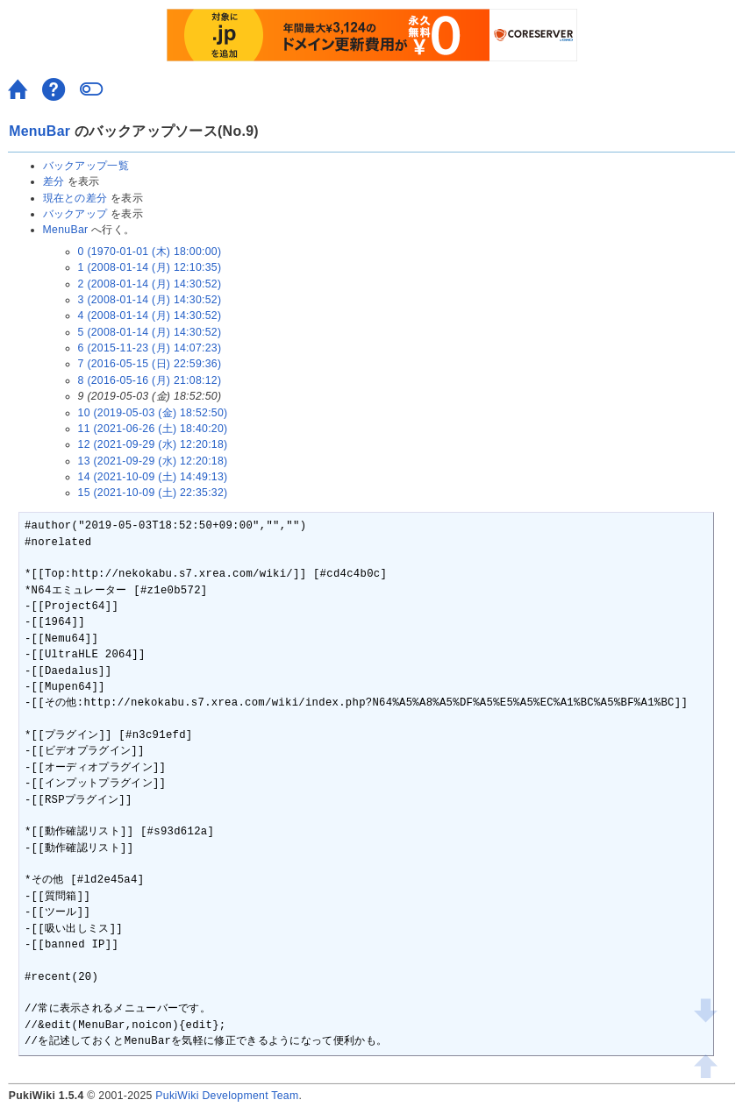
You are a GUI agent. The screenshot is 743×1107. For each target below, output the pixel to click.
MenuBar (39, 131)
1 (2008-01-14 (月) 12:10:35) (150, 267)
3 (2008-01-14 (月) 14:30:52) (150, 300)
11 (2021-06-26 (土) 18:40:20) (153, 428)
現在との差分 (75, 198)
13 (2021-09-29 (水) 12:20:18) (153, 461)
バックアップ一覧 (86, 166)
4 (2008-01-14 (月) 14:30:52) (150, 315)
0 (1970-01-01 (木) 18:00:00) (150, 251)
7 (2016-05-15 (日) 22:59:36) (150, 364)
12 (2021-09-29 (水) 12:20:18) (153, 444)
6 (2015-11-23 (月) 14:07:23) (150, 348)
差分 (54, 181)
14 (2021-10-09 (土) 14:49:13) (153, 477)
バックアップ (75, 214)
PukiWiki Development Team (226, 1095)
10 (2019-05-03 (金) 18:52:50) (153, 413)
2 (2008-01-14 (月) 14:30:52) (150, 284)
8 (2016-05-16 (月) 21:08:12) (150, 380)
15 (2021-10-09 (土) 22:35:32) (153, 492)
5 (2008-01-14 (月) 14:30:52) (150, 332)
